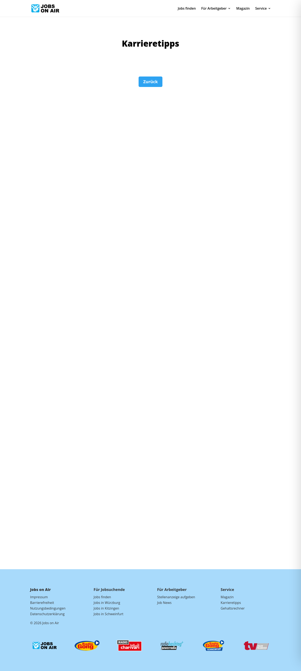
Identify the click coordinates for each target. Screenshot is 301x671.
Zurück (150, 81)
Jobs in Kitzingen (106, 608)
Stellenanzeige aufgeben (176, 597)
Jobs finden (187, 9)
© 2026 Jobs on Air (44, 623)
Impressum (39, 597)
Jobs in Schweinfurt (108, 614)
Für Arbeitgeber (214, 9)
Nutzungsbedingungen (47, 608)
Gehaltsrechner (233, 608)
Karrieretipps (231, 602)
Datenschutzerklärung (47, 614)
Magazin (243, 9)
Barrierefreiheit (42, 602)
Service (261, 9)
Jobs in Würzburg (107, 602)
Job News (164, 602)
